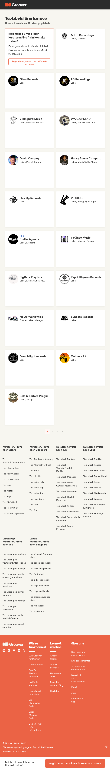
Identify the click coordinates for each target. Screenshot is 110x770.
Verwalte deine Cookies (14, 751)
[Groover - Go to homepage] (16, 644)
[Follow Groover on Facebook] (9, 651)
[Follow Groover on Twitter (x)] (24, 651)
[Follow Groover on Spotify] (19, 651)
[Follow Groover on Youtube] (14, 651)
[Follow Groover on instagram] (4, 651)
